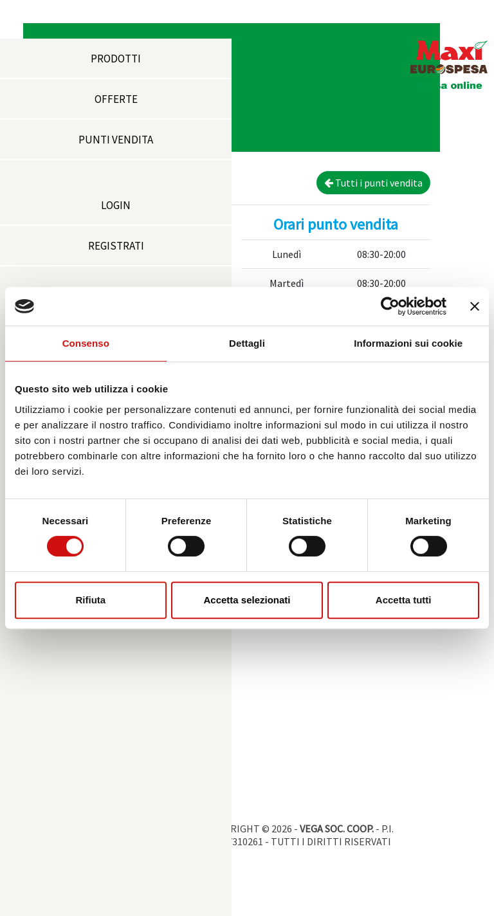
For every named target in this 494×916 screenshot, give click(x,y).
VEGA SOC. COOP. (337, 828)
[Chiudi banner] (474, 306)
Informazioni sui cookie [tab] (408, 343)
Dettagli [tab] (247, 343)
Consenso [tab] (85, 343)
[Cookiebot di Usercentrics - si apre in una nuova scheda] (390, 306)
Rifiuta (90, 599)
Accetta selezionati (246, 599)
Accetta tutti (404, 599)
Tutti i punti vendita (373, 182)
